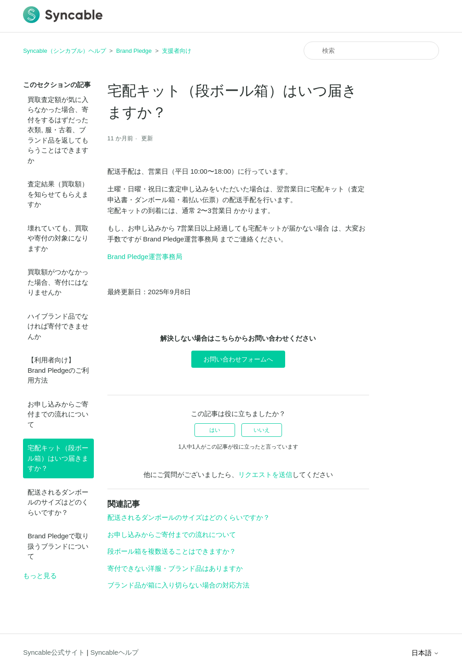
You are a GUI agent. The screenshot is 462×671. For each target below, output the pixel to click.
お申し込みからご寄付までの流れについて (58, 414)
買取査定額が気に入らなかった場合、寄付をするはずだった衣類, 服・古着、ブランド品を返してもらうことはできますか (58, 130)
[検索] (371, 51)
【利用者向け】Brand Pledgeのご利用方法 (58, 370)
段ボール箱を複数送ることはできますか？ (171, 551)
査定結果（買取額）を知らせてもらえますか (58, 194)
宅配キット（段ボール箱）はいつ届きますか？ (58, 458)
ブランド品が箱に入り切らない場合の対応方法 (178, 585)
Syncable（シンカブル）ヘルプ (64, 50)
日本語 (425, 653)
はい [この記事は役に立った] (214, 430)
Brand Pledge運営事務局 (144, 256)
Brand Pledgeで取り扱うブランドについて (58, 546)
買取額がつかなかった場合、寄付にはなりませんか (58, 282)
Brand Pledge (134, 50)
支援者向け (176, 50)
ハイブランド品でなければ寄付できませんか (58, 326)
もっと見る (40, 575)
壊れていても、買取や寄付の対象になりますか (58, 238)
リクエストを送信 (265, 474)
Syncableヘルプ (114, 652)
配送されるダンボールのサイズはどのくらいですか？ (58, 502)
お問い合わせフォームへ (238, 359)
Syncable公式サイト (54, 652)
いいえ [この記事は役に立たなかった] (262, 430)
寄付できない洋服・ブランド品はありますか (175, 568)
